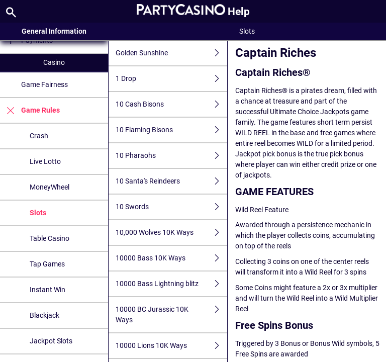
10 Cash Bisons (171, 104)
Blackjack (44, 315)
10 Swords (171, 207)
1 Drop (171, 78)
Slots (38, 213)
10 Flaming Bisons (171, 130)
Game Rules (30, 110)
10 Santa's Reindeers (171, 181)
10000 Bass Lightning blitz (171, 284)
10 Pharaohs (171, 155)
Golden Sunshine (171, 53)
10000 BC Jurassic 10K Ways (171, 314)
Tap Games (47, 264)
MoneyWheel (49, 187)
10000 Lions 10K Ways (171, 345)
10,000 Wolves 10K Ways (171, 232)
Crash (39, 136)
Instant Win (47, 290)
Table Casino (49, 238)
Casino (54, 62)
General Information (54, 31)
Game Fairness (44, 84)
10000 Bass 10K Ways (171, 258)
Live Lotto (45, 161)
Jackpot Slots (51, 341)
